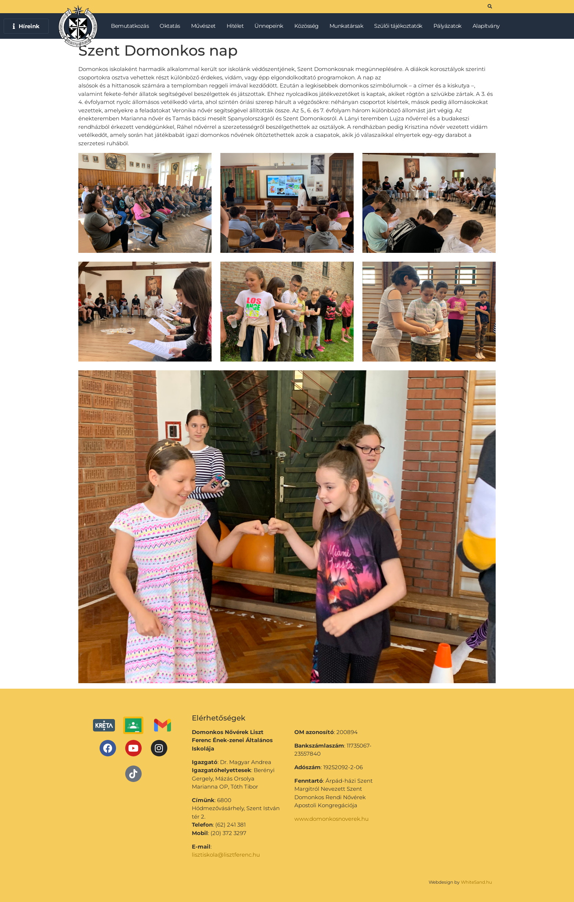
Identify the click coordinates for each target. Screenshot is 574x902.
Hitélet (237, 26)
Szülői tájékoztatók (400, 26)
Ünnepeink (270, 26)
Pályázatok (449, 26)
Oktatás (172, 26)
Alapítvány (486, 25)
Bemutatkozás (131, 26)
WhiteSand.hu (476, 882)
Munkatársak (348, 26)
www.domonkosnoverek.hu (331, 818)
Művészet (205, 26)
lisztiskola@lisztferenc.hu (226, 854)
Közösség (308, 26)
